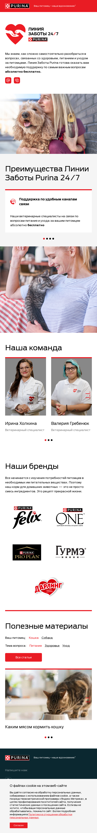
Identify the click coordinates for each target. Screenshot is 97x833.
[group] (48, 699)
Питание (35, 645)
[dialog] (48, 806)
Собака (47, 637)
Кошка (34, 637)
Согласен (19, 825)
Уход (66, 645)
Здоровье (52, 645)
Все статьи (24, 657)
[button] (44, 239)
